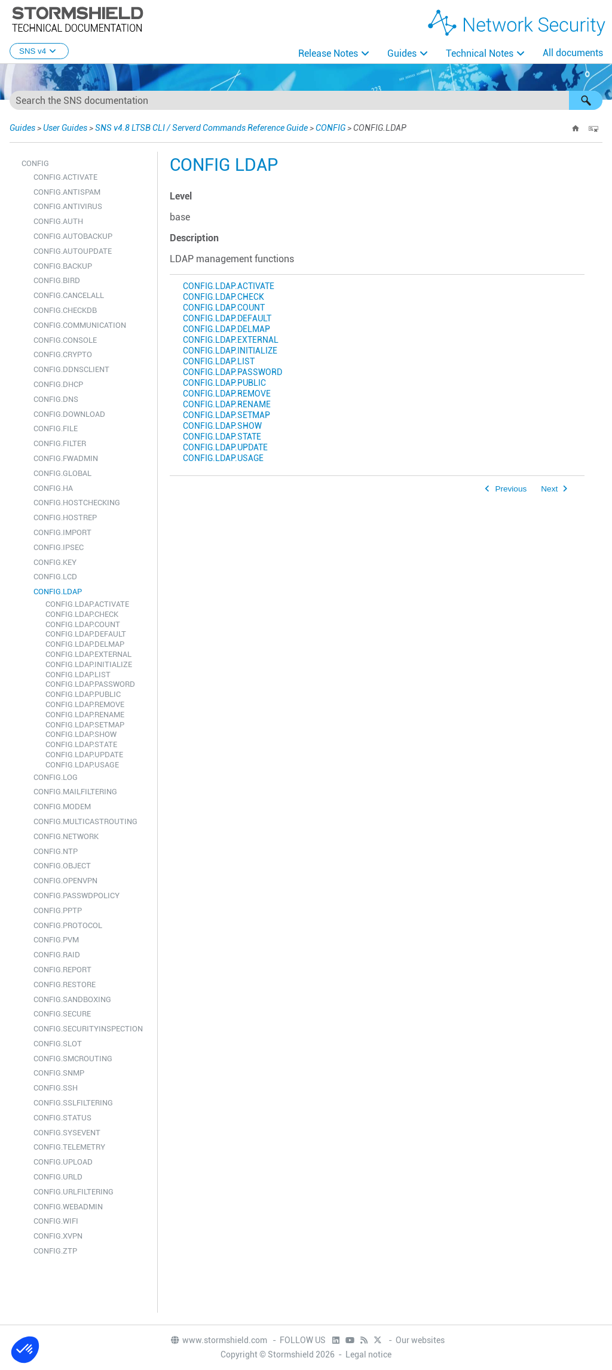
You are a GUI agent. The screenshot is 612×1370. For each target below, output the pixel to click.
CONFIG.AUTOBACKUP (72, 236)
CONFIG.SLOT (57, 1043)
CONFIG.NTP (55, 851)
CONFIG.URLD (57, 1176)
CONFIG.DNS (55, 399)
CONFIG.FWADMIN (65, 458)
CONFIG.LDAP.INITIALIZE (88, 664)
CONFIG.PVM (56, 939)
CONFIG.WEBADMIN (68, 1206)
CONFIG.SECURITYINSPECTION (88, 1028)
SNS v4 (39, 51)
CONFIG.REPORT (62, 969)
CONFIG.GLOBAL (62, 473)
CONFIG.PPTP (57, 910)
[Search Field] (306, 100)
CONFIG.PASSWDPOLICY (76, 895)
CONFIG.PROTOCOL (67, 925)
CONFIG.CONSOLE (65, 340)
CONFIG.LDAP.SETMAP (84, 724)
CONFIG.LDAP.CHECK (81, 614)
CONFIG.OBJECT (62, 865)
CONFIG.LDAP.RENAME (84, 714)
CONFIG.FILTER (59, 443)
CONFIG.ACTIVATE (65, 177)
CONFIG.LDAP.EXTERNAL (88, 654)
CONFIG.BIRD (56, 280)
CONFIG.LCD (55, 576)
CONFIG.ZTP (55, 1250)
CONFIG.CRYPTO (62, 354)
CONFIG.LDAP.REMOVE (84, 704)
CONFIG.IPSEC (58, 547)
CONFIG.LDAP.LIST (78, 674)
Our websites (420, 1340)
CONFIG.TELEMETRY (69, 1146)
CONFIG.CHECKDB (65, 310)
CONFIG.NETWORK (66, 836)
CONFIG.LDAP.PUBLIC (83, 694)
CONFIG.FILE (55, 428)
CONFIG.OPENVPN (65, 880)
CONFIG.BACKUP (62, 266)
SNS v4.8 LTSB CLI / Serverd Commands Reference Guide (201, 128)
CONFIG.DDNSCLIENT (71, 369)
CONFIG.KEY (54, 562)
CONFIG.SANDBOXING (72, 999)
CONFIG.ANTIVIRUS (67, 206)
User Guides (65, 128)
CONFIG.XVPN (57, 1235)
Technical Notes (479, 53)
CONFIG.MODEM (62, 806)
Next (549, 488)
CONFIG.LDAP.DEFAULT (85, 633)
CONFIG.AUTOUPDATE (72, 251)
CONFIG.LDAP (57, 591)
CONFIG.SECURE (62, 1013)
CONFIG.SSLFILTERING (73, 1102)
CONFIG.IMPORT (62, 532)
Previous (511, 488)
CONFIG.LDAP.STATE (81, 744)
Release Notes (328, 53)
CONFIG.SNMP (58, 1072)
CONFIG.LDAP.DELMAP (84, 644)
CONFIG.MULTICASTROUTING (85, 821)
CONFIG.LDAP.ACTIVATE (87, 604)
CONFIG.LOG (55, 777)
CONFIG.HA (53, 488)
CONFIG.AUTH (58, 221)
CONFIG (330, 128)
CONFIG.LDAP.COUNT (82, 624)
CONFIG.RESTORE (64, 984)
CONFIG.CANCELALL (68, 295)
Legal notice (368, 1354)
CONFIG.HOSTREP (65, 517)
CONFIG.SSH (55, 1087)
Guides (402, 53)
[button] (585, 100)
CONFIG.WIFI (55, 1221)
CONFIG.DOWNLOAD (69, 414)
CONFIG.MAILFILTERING (75, 791)
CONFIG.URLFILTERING (73, 1191)
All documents (573, 53)
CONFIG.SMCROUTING (72, 1058)
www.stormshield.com (218, 1340)
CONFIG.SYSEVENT (66, 1132)
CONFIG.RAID (56, 954)
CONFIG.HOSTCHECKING (76, 502)
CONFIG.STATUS (62, 1117)
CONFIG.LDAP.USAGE (82, 764)
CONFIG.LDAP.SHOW (81, 734)
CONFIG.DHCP (58, 384)
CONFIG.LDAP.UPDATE (84, 754)
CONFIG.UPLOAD (63, 1161)
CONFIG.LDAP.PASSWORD (90, 684)
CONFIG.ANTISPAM (66, 192)
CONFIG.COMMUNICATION (79, 325)
